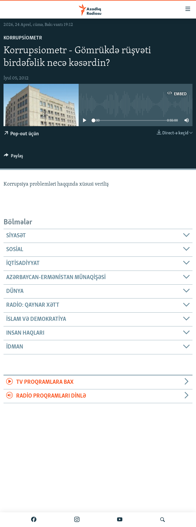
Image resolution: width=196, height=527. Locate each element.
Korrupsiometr (23, 38)
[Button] (13, 157)
